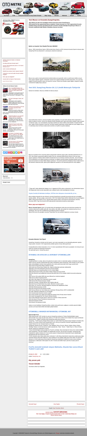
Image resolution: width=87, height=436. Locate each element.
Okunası (56, 15)
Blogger (58, 433)
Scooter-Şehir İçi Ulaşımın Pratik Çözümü (11, 79)
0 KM (13, 15)
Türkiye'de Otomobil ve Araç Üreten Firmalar (29, 15)
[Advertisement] (13, 48)
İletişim (72, 15)
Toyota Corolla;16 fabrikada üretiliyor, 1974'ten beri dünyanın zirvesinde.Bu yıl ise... (53, 193)
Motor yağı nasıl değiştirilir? (37, 204)
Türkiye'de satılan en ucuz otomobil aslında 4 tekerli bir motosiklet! (15, 116)
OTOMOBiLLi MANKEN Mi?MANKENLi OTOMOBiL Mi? (50, 311)
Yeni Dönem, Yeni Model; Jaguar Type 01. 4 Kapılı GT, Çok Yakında (15, 134)
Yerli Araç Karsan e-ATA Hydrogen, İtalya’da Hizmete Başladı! (15, 142)
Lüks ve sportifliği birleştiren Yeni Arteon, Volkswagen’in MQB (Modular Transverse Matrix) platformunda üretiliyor (16, 90)
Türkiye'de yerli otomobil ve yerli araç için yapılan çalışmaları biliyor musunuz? (16, 107)
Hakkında (64, 15)
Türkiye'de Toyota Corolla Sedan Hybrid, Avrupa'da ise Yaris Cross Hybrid (15, 125)
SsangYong (35, 356)
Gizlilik (79, 15)
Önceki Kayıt (80, 404)
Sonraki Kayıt (32, 404)
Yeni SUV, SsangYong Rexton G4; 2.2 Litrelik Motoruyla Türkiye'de (54, 87)
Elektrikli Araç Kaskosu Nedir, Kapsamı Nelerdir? (13, 71)
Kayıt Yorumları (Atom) (58, 408)
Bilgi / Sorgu (48, 15)
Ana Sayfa (6, 15)
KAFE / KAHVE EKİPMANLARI (9, 69)
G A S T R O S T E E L (7, 81)
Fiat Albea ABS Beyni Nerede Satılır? (10, 63)
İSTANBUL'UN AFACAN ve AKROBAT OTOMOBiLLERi (49, 255)
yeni (40, 356)
